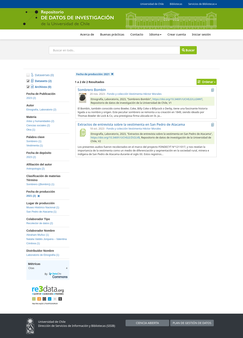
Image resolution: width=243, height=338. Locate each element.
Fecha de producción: (95, 74)
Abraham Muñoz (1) (37, 234)
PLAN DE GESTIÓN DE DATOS (192, 323)
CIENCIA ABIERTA (147, 323)
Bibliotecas (176, 4)
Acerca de (87, 34)
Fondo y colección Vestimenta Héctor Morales (134, 94)
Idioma (155, 34)
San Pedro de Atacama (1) (41, 211)
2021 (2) (33, 195)
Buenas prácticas (112, 34)
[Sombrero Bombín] (82, 98)
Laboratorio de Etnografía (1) (42, 255)
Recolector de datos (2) (39, 223)
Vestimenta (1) (34, 145)
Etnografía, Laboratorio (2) (41, 109)
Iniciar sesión (201, 34)
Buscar (188, 50)
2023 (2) (31, 98)
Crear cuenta (177, 34)
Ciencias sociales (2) (38, 125)
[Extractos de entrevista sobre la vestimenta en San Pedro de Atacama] (82, 132)
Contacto (136, 34)
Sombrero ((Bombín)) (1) (40, 184)
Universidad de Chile (152, 4)
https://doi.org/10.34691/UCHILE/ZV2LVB (115, 137)
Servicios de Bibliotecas (202, 4)
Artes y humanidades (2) (40, 121)
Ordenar (207, 82)
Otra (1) (30, 129)
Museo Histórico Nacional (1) (42, 207)
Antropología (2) (35, 168)
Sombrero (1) (33, 141)
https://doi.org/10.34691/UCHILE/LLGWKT (177, 99)
